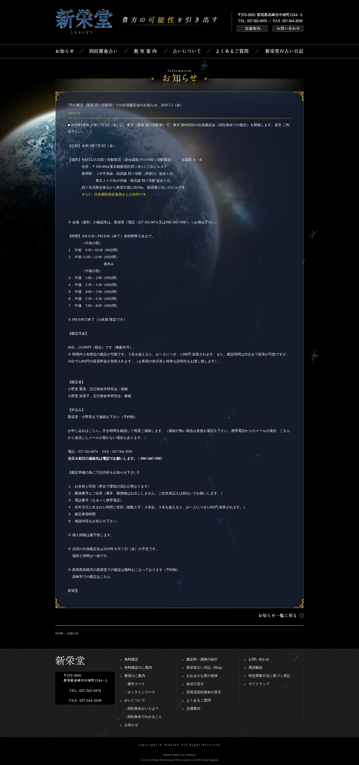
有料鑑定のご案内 (138, 667)
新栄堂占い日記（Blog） (205, 667)
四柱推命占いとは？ (143, 708)
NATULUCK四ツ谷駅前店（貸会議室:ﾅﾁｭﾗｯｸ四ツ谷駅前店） (128, 160)
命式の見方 (195, 684)
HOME (59, 633)
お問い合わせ (259, 659)
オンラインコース (141, 692)
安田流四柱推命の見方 (203, 692)
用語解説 (255, 667)
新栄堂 (73, 590)
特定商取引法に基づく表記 (269, 676)
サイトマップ (259, 684)
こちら (105, 577)
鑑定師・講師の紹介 (202, 659)
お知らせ (131, 725)
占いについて (134, 700)
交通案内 (193, 708)
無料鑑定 (131, 659)
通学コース (136, 684)
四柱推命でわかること (144, 717)
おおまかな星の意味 (202, 676)
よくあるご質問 (198, 700)
